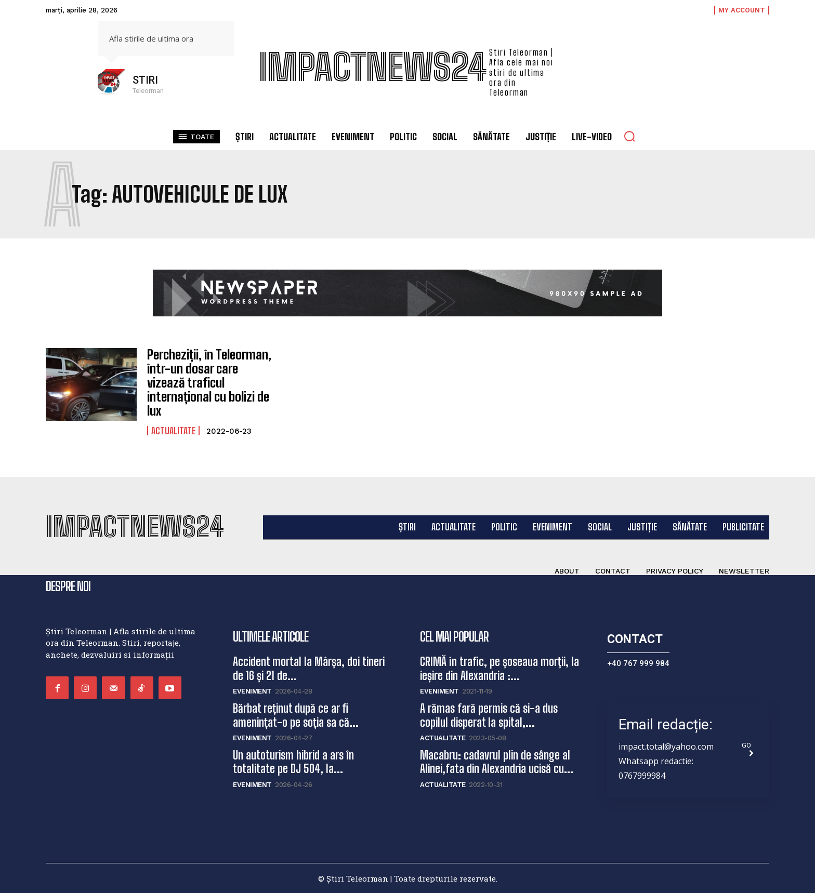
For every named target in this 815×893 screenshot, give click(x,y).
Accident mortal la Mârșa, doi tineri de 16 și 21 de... (309, 668)
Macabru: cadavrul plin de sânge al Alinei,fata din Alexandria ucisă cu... (496, 761)
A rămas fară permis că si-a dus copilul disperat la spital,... (489, 714)
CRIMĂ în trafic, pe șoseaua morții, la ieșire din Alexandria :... (499, 668)
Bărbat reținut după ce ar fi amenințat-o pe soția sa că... (296, 714)
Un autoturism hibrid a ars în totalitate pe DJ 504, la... (293, 761)
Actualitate (173, 429)
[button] (629, 136)
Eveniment (252, 691)
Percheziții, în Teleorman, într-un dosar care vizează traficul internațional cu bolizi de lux (208, 382)
